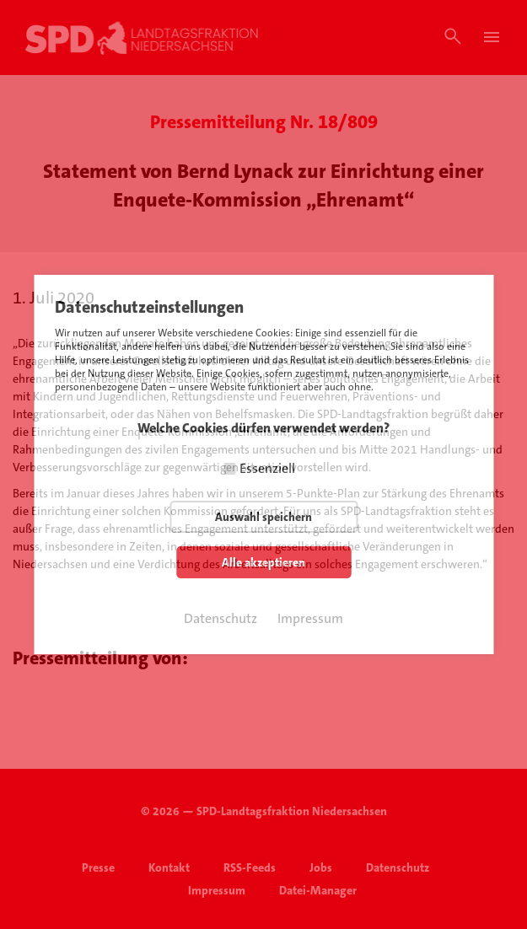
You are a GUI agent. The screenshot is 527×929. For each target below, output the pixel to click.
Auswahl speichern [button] (263, 516)
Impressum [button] (310, 618)
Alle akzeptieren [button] (263, 562)
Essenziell (267, 468)
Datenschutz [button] (220, 618)
